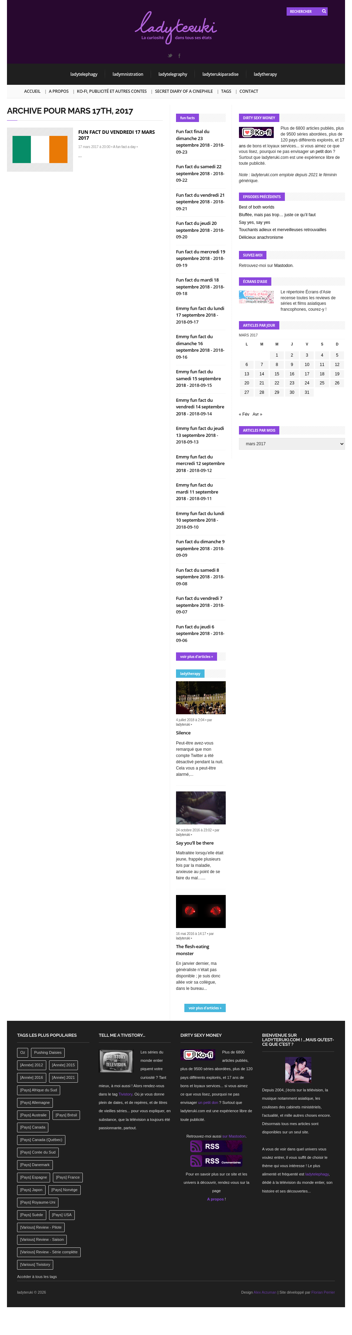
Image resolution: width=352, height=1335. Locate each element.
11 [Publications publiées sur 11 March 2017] (322, 364)
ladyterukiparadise (220, 74)
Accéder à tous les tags (37, 1277)
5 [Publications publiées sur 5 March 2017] (337, 355)
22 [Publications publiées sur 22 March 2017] (276, 383)
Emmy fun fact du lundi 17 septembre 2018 (200, 311)
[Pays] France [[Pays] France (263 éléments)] (68, 1177)
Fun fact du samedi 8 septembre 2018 (197, 573)
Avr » (257, 414)
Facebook (179, 55)
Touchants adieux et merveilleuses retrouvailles (282, 229)
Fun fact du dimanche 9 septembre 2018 (200, 545)
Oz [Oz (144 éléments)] (22, 1052)
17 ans (233, 1077)
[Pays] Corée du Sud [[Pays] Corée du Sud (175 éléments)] (38, 1152)
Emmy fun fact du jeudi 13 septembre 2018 (200, 431)
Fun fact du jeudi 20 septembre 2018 (196, 226)
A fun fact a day (124, 147)
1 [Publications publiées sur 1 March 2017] (277, 355)
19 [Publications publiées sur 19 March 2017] (337, 374)
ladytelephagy (84, 74)
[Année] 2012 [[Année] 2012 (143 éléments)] (31, 1065)
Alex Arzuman (265, 1292)
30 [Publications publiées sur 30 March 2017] (292, 392)
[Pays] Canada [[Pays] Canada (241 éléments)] (32, 1127)
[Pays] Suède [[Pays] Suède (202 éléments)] (31, 1215)
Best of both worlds (256, 207)
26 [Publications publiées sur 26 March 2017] (337, 383)
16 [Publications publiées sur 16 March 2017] (292, 374)
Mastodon (283, 265)
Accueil (32, 91)
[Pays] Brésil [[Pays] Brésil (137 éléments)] (66, 1115)
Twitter (169, 55)
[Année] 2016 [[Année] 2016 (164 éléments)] (31, 1077)
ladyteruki (183, 724)
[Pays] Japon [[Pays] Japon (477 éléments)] (31, 1190)
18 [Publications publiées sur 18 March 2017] (322, 374)
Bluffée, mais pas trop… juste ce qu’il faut (277, 214)
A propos (59, 91)
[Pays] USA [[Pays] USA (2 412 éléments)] (62, 1215)
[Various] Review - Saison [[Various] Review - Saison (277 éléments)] (42, 1239)
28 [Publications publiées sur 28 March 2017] (261, 392)
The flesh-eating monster (192, 950)
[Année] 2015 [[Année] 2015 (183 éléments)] (63, 1065)
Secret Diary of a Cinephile (184, 91)
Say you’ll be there (195, 843)
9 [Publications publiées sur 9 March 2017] (292, 364)
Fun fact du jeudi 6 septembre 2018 (195, 630)
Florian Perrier (323, 1292)
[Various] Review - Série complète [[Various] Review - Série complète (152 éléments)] (49, 1252)
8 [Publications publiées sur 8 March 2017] (277, 364)
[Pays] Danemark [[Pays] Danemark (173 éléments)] (34, 1165)
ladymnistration (128, 74)
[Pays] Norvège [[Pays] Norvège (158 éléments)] (64, 1190)
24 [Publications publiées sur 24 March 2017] (307, 383)
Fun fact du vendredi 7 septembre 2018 (199, 601)
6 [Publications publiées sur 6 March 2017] (247, 364)
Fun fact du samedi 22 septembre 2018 (199, 170)
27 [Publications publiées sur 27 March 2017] (247, 392)
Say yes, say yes (254, 222)
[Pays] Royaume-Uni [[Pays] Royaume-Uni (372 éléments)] (37, 1202)
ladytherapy (265, 74)
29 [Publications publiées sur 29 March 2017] (276, 392)
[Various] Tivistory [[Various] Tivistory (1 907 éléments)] (35, 1264)
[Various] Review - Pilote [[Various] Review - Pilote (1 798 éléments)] (41, 1227)
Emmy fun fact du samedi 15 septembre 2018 (198, 378)
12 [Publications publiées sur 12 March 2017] (337, 364)
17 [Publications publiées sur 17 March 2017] (307, 374)
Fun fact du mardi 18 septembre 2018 (197, 283)
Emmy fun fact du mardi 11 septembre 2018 (197, 492)
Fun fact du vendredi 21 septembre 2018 (200, 198)
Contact (249, 91)
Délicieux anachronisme (261, 237)
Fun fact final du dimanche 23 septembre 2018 (193, 138)
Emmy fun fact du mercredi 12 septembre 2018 (200, 463)
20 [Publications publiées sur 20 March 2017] (247, 383)
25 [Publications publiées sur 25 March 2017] (322, 383)
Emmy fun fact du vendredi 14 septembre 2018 (200, 407)
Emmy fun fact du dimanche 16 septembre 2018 (194, 343)
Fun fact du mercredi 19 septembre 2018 (200, 255)
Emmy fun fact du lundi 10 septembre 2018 (200, 516)
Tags (226, 91)
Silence (183, 733)
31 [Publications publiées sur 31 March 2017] (307, 392)
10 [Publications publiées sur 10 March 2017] (307, 364)
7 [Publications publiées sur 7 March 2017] (262, 364)
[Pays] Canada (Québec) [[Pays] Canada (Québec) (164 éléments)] (41, 1140)
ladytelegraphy (173, 74)
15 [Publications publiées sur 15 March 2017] (276, 374)
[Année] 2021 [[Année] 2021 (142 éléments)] (63, 1077)
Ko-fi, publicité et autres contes (112, 91)
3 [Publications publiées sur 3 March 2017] (307, 355)
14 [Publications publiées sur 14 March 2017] (261, 374)
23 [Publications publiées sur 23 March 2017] (292, 383)
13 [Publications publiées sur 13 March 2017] (247, 374)
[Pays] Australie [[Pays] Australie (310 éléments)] (33, 1115)
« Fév (244, 414)
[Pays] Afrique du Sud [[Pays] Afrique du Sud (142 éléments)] (38, 1090)
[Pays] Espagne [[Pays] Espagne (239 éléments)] (33, 1177)
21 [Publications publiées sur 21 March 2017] (261, 383)
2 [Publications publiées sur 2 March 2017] (292, 355)
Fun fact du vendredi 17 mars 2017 (116, 135)
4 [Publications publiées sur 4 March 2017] (322, 355)
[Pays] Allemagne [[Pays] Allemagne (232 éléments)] (35, 1102)
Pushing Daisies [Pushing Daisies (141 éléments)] (48, 1052)
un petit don (321, 151)
